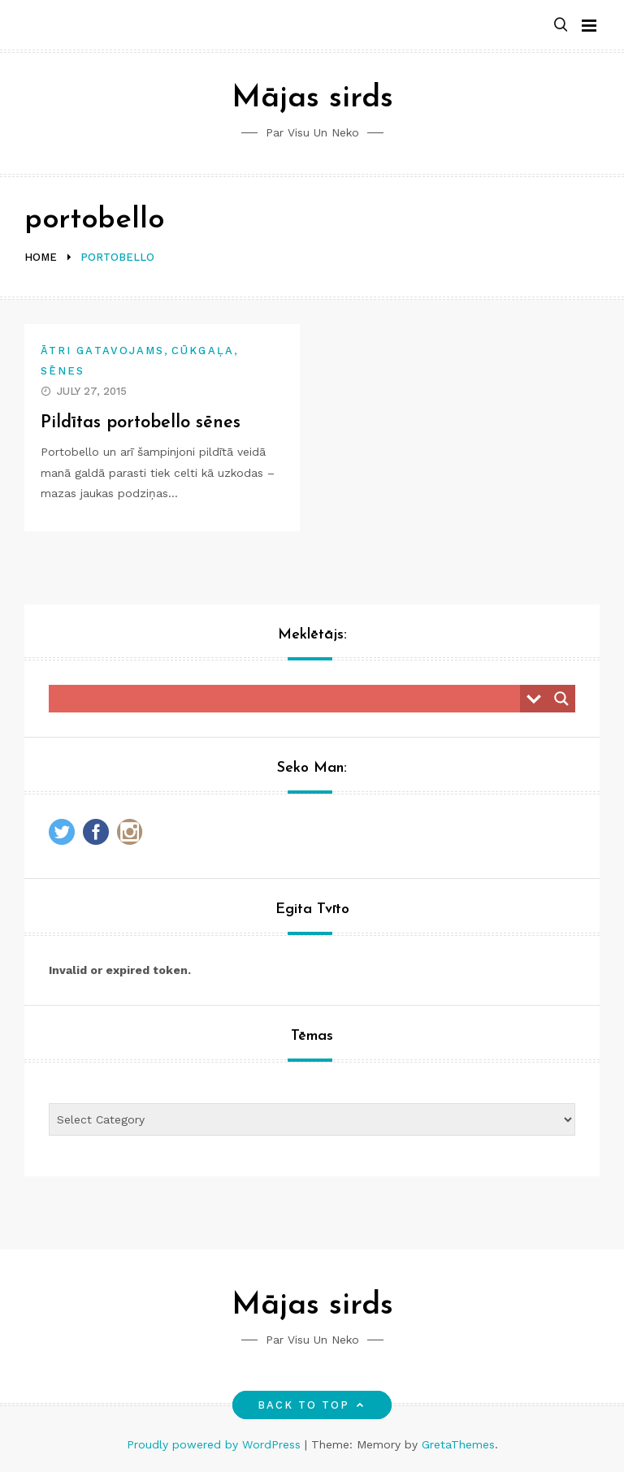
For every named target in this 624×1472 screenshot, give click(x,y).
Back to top (312, 1405)
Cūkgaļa (202, 350)
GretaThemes (458, 1444)
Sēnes (62, 371)
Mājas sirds (312, 99)
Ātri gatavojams (102, 350)
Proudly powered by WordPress (216, 1444)
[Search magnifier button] (561, 698)
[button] (560, 25)
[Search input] (288, 698)
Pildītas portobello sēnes (141, 422)
